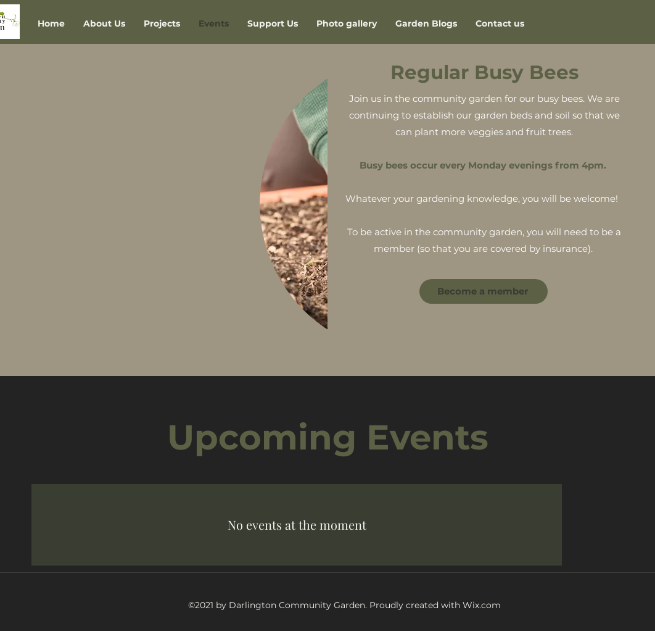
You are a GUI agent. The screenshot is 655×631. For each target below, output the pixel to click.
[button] (161, 23)
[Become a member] (483, 291)
